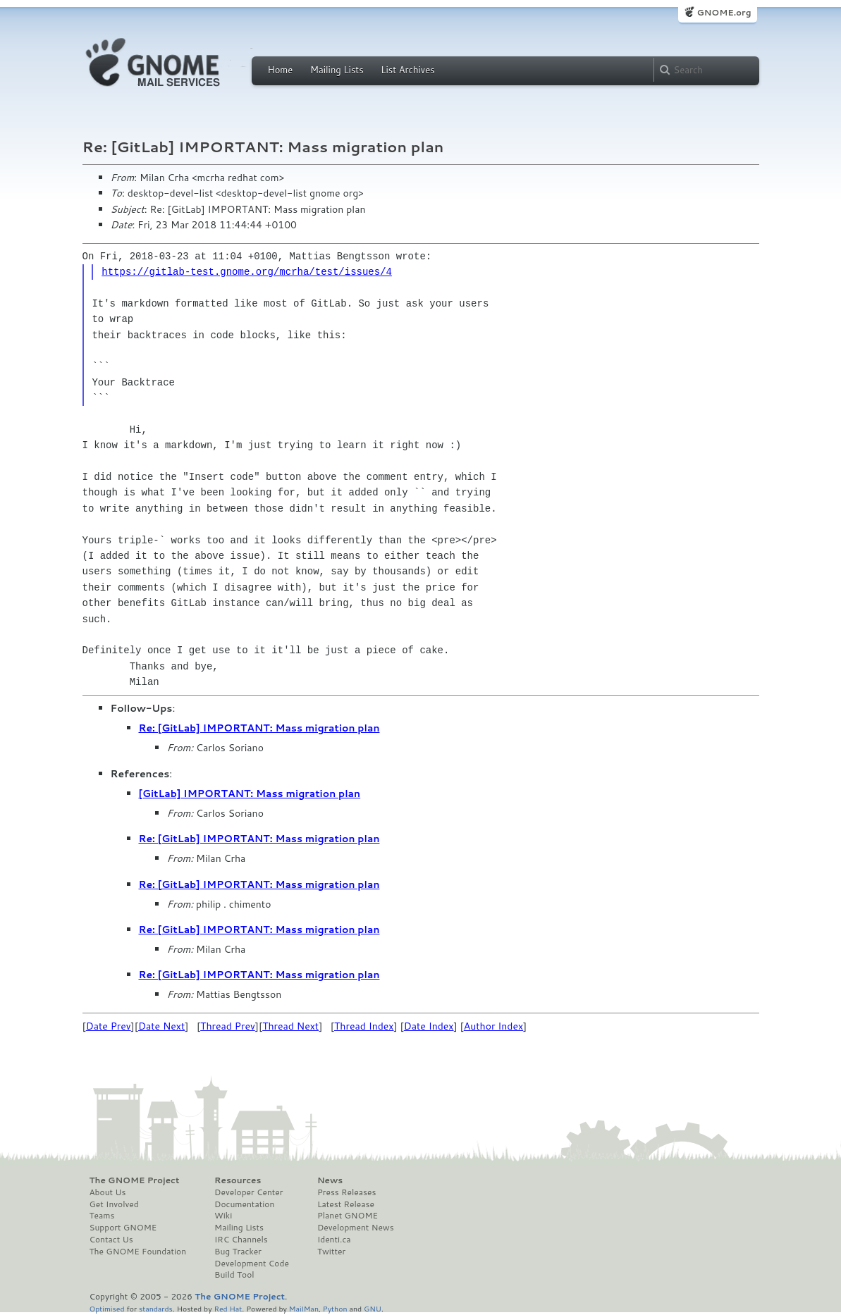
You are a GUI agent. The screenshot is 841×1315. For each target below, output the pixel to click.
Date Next (161, 1026)
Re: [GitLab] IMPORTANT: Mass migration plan (259, 728)
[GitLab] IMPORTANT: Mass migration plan (250, 793)
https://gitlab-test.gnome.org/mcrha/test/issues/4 (247, 271)
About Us (108, 1192)
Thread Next (290, 1026)
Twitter (331, 1251)
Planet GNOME (347, 1215)
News (330, 1180)
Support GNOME (123, 1227)
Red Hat (228, 1308)
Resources (237, 1180)
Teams (102, 1215)
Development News (355, 1227)
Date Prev (108, 1026)
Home (280, 69)
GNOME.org (723, 12)
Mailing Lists (337, 69)
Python (335, 1308)
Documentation (244, 1204)
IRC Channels (241, 1239)
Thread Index (364, 1026)
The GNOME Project (135, 1180)
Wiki (223, 1215)
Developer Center (248, 1192)
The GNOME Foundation (138, 1251)
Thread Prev (227, 1026)
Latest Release (345, 1204)
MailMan (304, 1308)
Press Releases (346, 1192)
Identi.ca (334, 1239)
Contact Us (111, 1239)
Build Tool (234, 1274)
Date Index (429, 1026)
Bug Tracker (238, 1251)
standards (156, 1308)
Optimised (107, 1308)
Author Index (493, 1026)
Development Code (251, 1263)
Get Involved (114, 1204)
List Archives (407, 69)
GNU (372, 1308)
